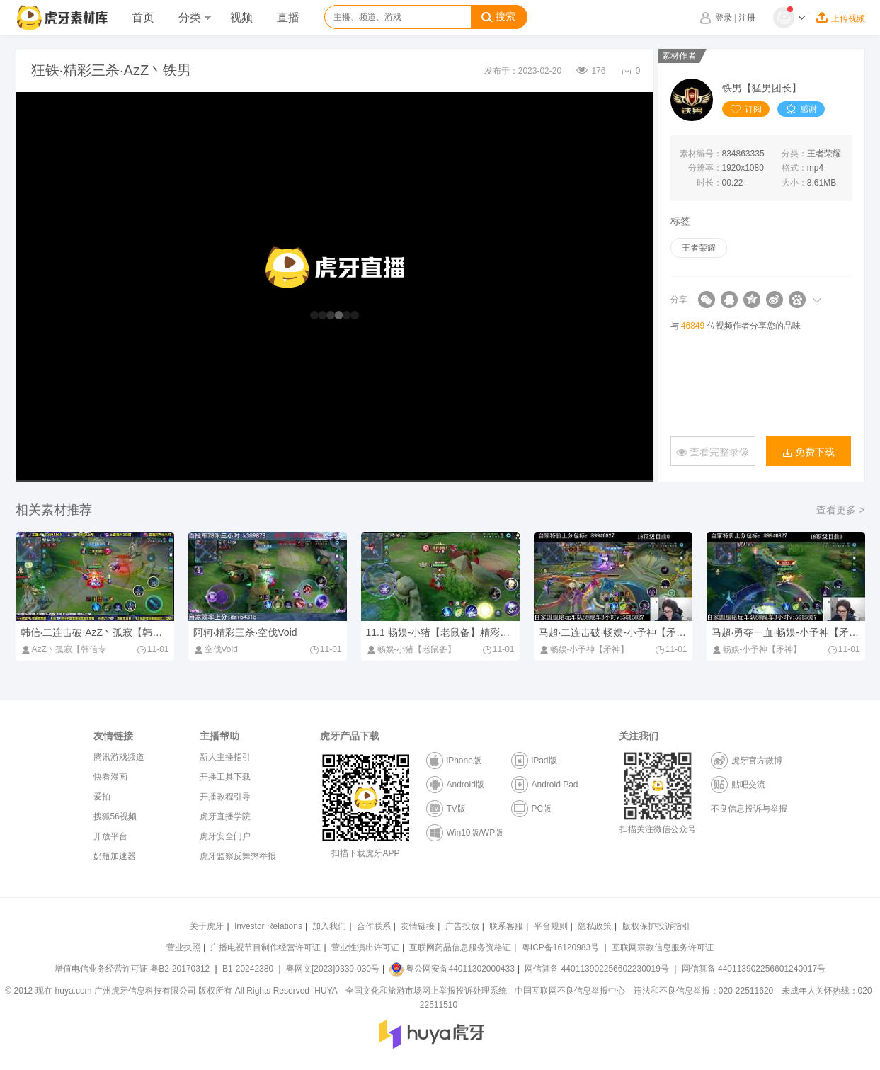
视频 (241, 17)
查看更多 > (840, 510)
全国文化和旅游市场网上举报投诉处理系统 (426, 991)
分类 (194, 17)
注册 (746, 18)
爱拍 (101, 797)
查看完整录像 (713, 452)
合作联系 (374, 926)
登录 (723, 18)
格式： (794, 168)
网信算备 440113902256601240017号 (753, 969)
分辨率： (705, 168)
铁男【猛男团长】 (761, 87)
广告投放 (462, 926)
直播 (288, 17)
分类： (794, 154)
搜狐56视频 (115, 816)
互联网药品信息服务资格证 (460, 947)
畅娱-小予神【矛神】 (584, 649)
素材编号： (701, 154)
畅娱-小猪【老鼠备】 (411, 649)
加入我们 (329, 926)
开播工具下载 (225, 777)
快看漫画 (110, 777)
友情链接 (418, 926)
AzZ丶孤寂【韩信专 (63, 649)
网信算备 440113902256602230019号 (596, 969)
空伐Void (215, 649)
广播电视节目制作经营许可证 (265, 947)
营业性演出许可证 (365, 947)
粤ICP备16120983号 (560, 947)
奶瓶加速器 (114, 856)
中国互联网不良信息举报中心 (570, 991)
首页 (143, 17)
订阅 (746, 109)
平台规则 (551, 926)
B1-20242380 (248, 969)
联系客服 (506, 926)
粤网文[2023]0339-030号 (332, 969)
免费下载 (808, 452)
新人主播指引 (225, 757)
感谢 (801, 109)
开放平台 (110, 836)
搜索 (498, 17)
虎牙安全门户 (225, 836)
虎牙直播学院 (225, 816)
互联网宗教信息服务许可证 (663, 947)
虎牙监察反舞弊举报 (238, 856)
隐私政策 (595, 926)
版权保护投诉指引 (656, 926)
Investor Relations (268, 926)
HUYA (325, 991)
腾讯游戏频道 (118, 757)
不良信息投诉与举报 (749, 809)
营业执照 (183, 947)
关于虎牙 (207, 926)
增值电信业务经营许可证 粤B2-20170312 (133, 969)
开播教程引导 (225, 797)
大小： (794, 183)
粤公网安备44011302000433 (451, 969)
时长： (709, 183)
